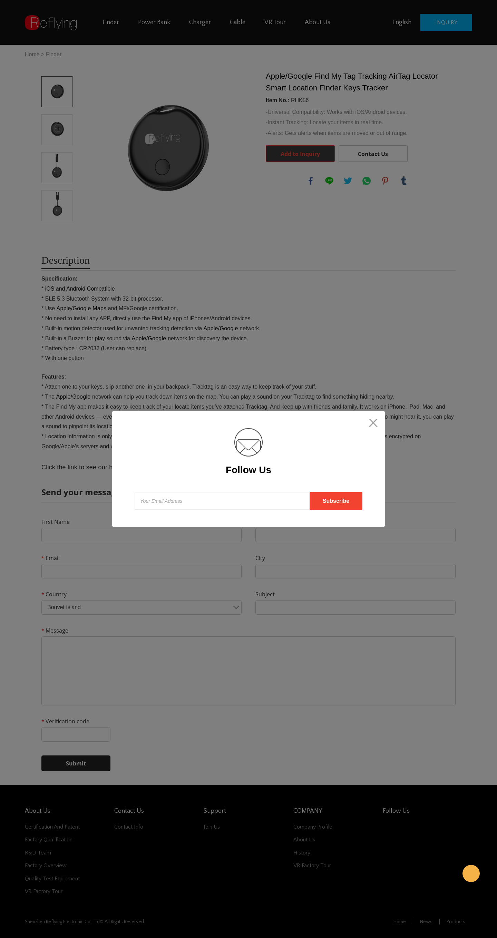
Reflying (471, 873)
